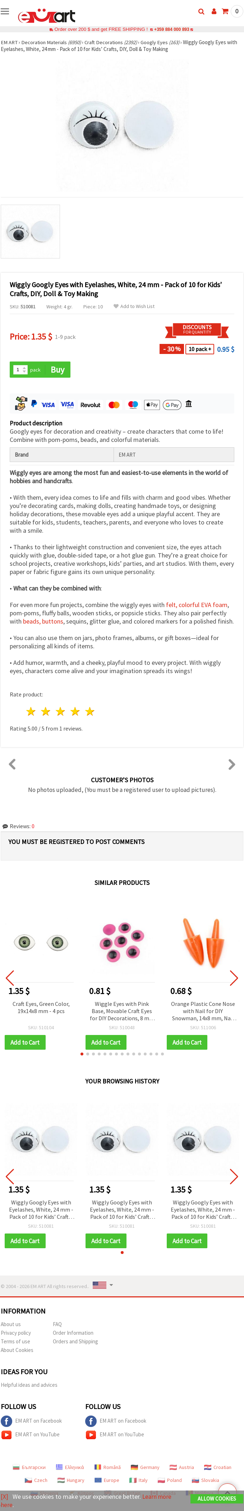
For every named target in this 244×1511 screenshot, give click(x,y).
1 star (31, 711)
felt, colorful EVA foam (196, 605)
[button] (81, 1054)
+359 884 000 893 (172, 29)
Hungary (70, 1481)
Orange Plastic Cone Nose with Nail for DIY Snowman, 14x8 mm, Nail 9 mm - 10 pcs (203, 1011)
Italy (138, 1481)
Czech (36, 1481)
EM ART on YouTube (30, 1435)
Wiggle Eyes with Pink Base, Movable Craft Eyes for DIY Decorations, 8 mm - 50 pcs (122, 1011)
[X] (4, 1497)
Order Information (73, 1333)
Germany (145, 1468)
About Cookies (17, 1350)
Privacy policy (16, 1333)
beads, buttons (43, 621)
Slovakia (205, 1481)
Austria (182, 1468)
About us (11, 1324)
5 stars (90, 711)
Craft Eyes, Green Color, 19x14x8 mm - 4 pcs (41, 1007)
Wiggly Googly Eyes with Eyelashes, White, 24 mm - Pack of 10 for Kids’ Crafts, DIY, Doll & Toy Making (41, 1210)
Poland (170, 1481)
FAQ (57, 1324)
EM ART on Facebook (31, 1422)
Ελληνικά (70, 1468)
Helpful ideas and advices (29, 1385)
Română (107, 1468)
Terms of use (15, 1342)
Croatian (217, 1468)
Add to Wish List (134, 306)
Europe (107, 1480)
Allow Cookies (217, 1499)
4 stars (75, 711)
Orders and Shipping (75, 1342)
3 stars (61, 711)
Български (29, 1468)
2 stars (46, 711)
